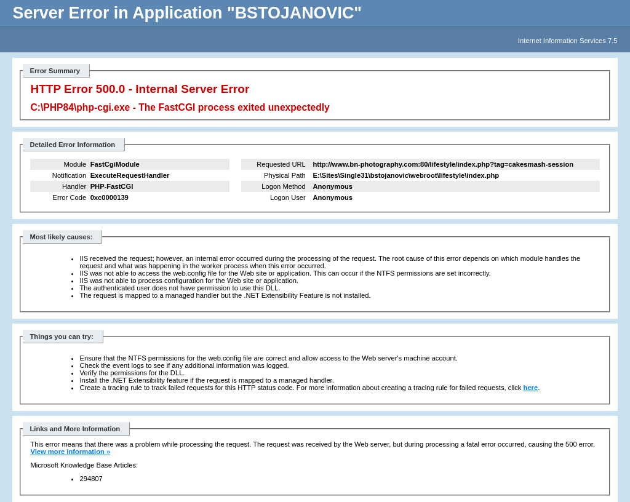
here (531, 387)
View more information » (70, 451)
